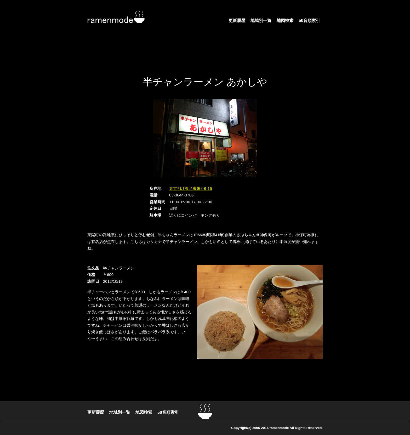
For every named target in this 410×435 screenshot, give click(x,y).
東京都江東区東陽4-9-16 (190, 188)
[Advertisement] (205, 56)
